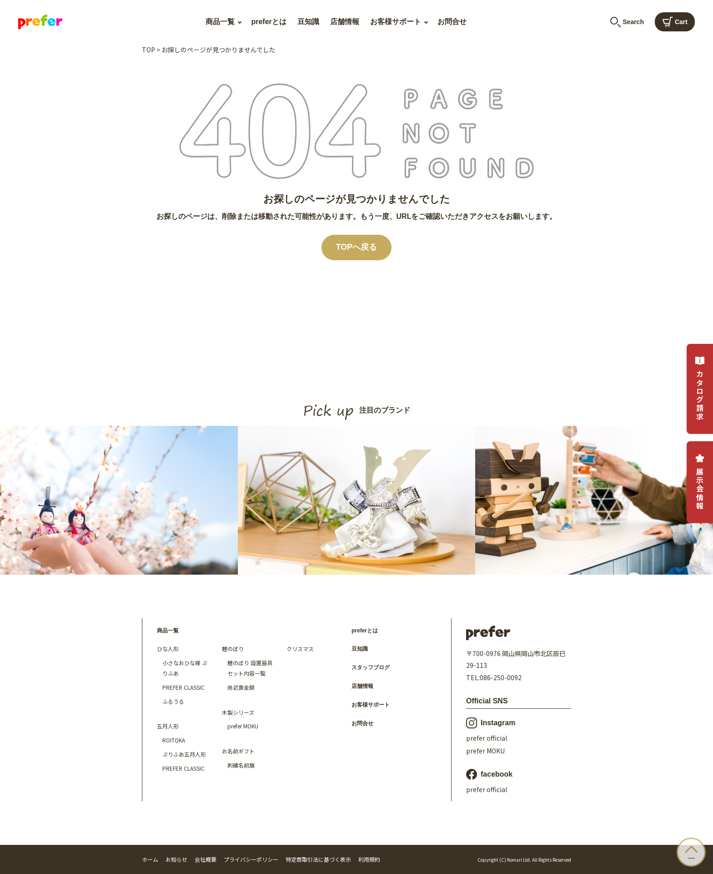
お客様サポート (395, 21)
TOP (148, 49)
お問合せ (452, 21)
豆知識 (308, 21)
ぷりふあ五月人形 (184, 754)
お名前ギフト (238, 751)
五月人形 (168, 726)
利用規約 (369, 859)
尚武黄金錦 (241, 687)
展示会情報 (699, 482)
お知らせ (176, 859)
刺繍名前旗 (241, 765)
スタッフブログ (370, 667)
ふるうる (173, 701)
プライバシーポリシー (251, 859)
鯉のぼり (233, 648)
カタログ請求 (699, 388)
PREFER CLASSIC (183, 687)
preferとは (268, 21)
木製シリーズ (238, 712)
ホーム (150, 859)
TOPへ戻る (356, 247)
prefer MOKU (242, 726)
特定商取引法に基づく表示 (318, 859)
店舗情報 (344, 21)
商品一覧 (220, 21)
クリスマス (300, 648)
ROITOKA (173, 740)
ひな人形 (168, 648)
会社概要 (205, 859)
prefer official (486, 738)
